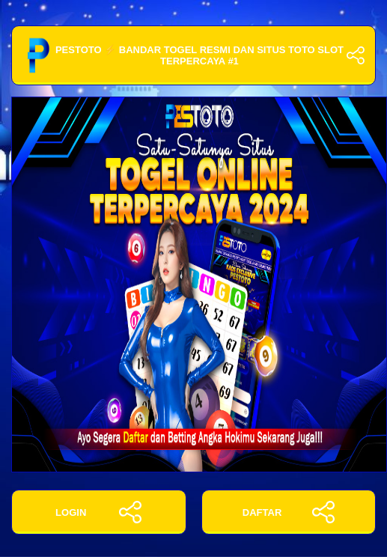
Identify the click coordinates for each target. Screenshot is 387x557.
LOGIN (98, 512)
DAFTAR (289, 512)
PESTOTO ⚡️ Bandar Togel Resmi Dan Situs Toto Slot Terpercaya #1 (193, 55)
